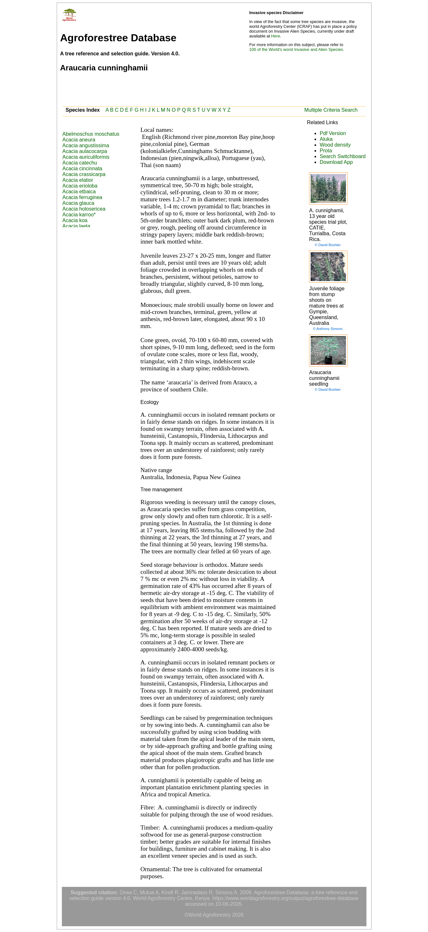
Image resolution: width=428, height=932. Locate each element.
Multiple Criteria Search (330, 110)
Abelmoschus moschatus (91, 134)
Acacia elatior (78, 180)
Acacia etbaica (79, 191)
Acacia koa (75, 220)
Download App (336, 162)
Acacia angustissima (86, 145)
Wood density (335, 145)
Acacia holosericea (84, 209)
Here (275, 36)
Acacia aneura (79, 139)
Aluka (326, 139)
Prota (326, 150)
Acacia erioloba (80, 186)
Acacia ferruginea (83, 197)
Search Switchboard (342, 156)
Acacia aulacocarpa (85, 151)
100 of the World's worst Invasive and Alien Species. (296, 49)
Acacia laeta (76, 226)
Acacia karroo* (79, 214)
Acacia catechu (80, 162)
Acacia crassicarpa (84, 174)
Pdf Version (333, 133)
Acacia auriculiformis (86, 157)
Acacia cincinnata (83, 168)
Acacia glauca (79, 203)
